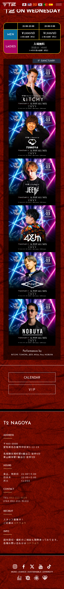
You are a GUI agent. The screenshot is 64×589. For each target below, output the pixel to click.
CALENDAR (32, 377)
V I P (32, 389)
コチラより (20, 522)
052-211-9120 (18, 497)
